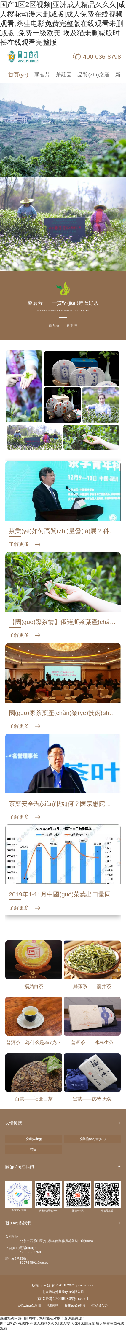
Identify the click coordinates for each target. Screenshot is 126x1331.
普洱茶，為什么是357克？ (34, 1042)
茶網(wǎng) (33, 1139)
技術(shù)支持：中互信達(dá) (86, 1305)
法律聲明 (53, 1305)
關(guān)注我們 (19, 1167)
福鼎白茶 (33, 986)
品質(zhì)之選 (93, 74)
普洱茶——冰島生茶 (92, 1042)
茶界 (33, 1149)
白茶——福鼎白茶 (34, 1098)
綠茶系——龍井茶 (92, 986)
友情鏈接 (13, 1123)
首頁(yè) (18, 74)
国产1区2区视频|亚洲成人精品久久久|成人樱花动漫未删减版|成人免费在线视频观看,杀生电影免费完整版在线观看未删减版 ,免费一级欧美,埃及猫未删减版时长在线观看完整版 (62, 23)
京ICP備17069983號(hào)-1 (63, 1298)
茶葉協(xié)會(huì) (92, 1139)
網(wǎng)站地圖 (30, 1305)
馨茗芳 (42, 74)
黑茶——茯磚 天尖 (92, 1098)
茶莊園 (64, 74)
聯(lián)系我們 (18, 1223)
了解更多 (19, 544)
